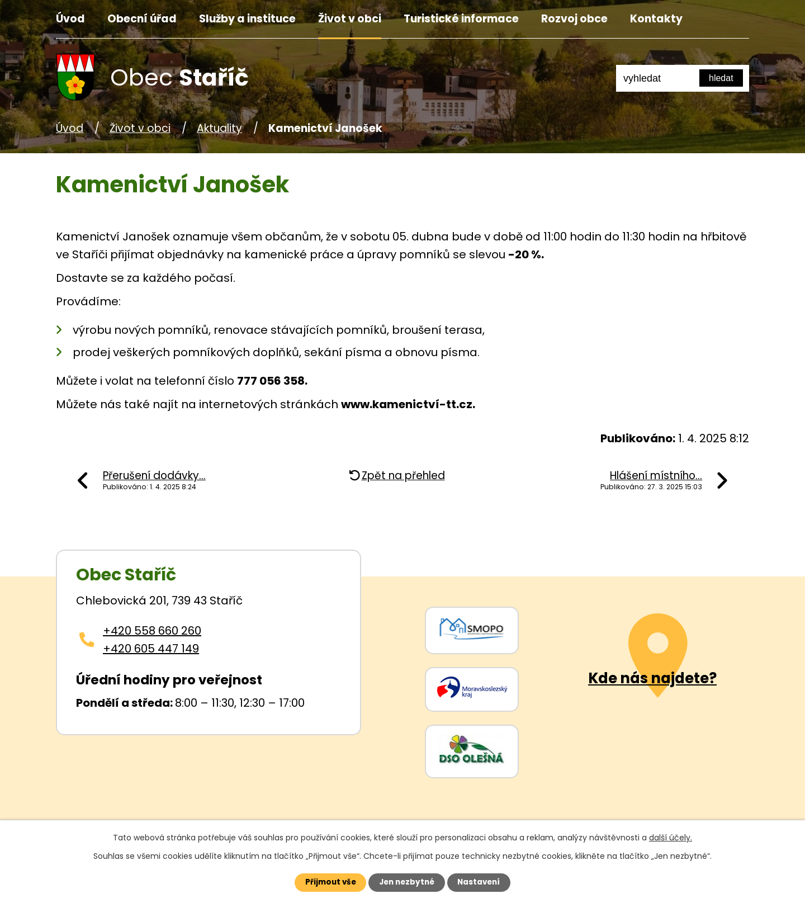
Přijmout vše (325, 881)
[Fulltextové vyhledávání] (682, 78)
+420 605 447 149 (151, 648)
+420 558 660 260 (152, 631)
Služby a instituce (247, 18)
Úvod (70, 18)
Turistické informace (461, 18)
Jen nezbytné (406, 881)
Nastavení (484, 881)
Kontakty (656, 18)
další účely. (670, 836)
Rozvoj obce (574, 18)
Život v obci (349, 18)
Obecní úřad (142, 18)
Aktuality (219, 128)
